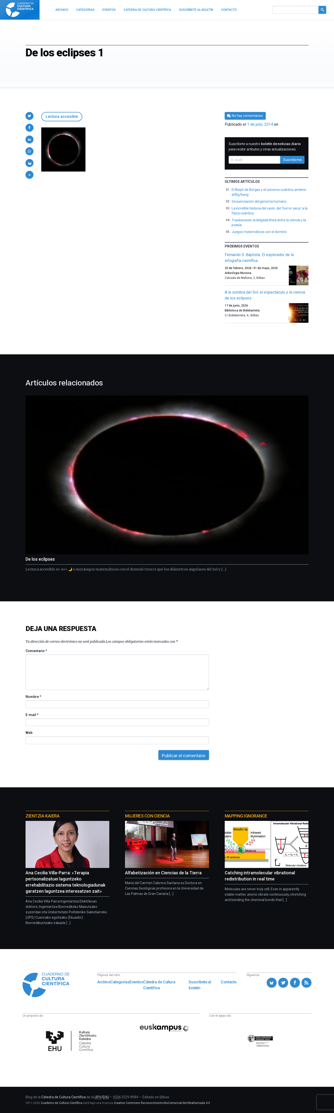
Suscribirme (292, 160)
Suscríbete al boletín (200, 985)
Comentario (36, 651)
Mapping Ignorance (246, 815)
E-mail (32, 715)
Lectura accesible (62, 116)
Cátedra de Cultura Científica (159, 985)
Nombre (33, 697)
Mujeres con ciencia (147, 815)
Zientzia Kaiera (42, 815)
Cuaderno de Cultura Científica (61, 1103)
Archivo (103, 982)
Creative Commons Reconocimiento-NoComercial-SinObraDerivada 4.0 (162, 1103)
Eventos (136, 982)
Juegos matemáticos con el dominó (259, 232)
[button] (29, 116)
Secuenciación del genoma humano (259, 201)
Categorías (119, 982)
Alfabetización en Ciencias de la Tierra (163, 872)
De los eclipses (40, 559)
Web (29, 733)
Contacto (229, 982)
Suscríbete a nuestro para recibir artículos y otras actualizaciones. (265, 146)
